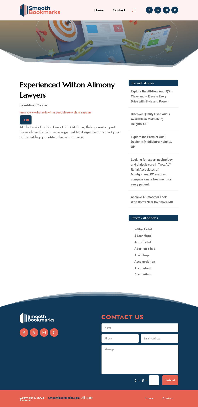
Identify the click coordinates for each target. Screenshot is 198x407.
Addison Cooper (35, 105)
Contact (119, 10)
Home (99, 10)
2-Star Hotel (143, 229)
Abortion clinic (144, 248)
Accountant (142, 268)
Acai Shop (141, 255)
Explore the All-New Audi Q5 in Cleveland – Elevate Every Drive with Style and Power (152, 96)
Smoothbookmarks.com (64, 398)
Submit (170, 380)
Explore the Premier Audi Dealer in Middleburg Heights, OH (151, 142)
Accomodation (144, 261)
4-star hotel (142, 242)
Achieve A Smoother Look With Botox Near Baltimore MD (152, 199)
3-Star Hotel (143, 236)
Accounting (142, 274)
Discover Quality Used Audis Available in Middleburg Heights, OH (150, 119)
